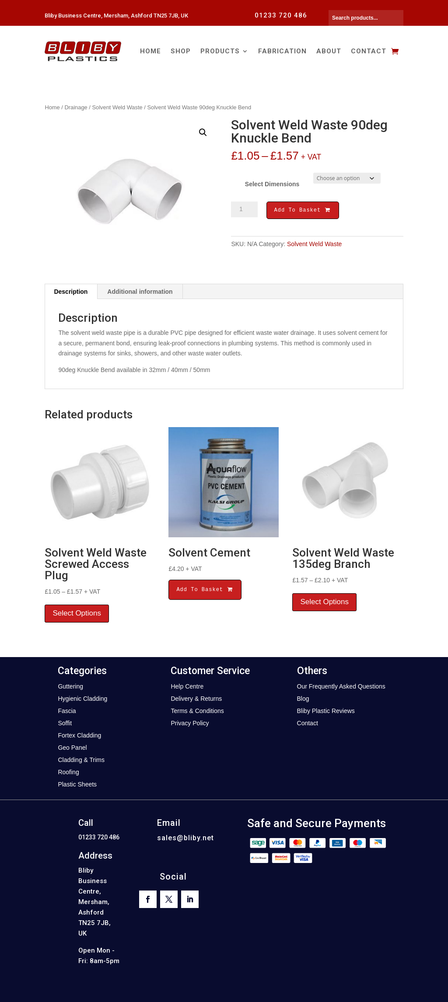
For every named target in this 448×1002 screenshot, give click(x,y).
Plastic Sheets (77, 784)
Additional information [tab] (139, 291)
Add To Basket (302, 211)
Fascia (67, 710)
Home (150, 51)
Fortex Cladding (79, 735)
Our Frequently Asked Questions (341, 686)
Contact (368, 51)
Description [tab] (71, 291)
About (328, 51)
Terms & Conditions (197, 710)
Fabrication (282, 51)
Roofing (68, 772)
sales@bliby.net (185, 838)
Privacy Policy (190, 723)
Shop (181, 51)
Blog (303, 698)
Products (220, 51)
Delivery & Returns (196, 698)
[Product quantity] (244, 209)
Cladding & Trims (81, 759)
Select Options (76, 613)
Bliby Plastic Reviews (326, 710)
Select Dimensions (272, 184)
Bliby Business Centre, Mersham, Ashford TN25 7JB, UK (116, 15)
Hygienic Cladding (82, 698)
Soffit (65, 723)
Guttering (70, 686)
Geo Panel (72, 747)
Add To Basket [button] (204, 589)
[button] (203, 132)
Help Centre (187, 686)
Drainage (76, 107)
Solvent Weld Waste (117, 107)
